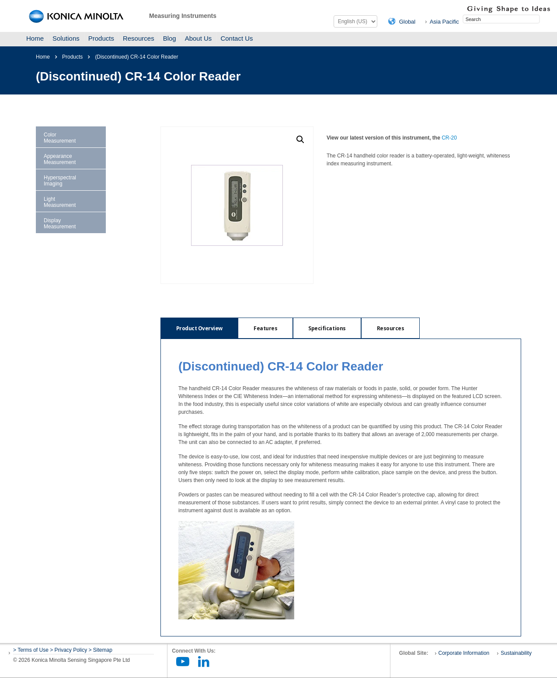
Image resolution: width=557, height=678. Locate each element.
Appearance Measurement (60, 159)
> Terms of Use (31, 650)
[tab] (199, 328)
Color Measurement (60, 138)
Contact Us (236, 38)
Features (266, 328)
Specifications (328, 328)
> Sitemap (100, 650)
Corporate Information (464, 653)
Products (101, 38)
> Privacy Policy (68, 650)
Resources (138, 38)
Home (35, 38)
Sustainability (516, 653)
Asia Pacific (444, 21)
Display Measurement (60, 223)
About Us (198, 38)
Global (407, 21)
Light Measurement (60, 202)
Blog (169, 38)
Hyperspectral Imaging (60, 181)
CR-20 (449, 138)
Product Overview (199, 328)
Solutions (66, 38)
